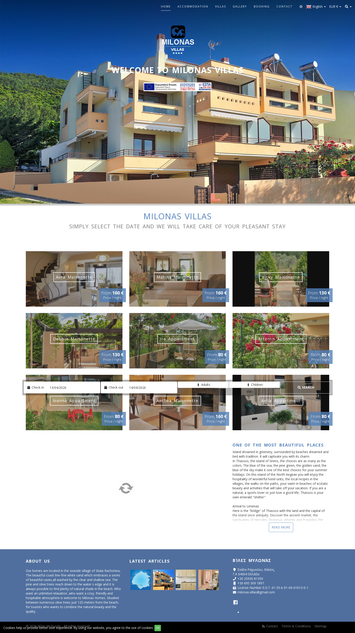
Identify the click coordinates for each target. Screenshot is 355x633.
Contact (284, 6)
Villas (220, 6)
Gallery (240, 6)
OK (158, 628)
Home (166, 6)
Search (305, 387)
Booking (262, 6)
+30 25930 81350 (250, 578)
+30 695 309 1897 (250, 583)
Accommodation (193, 6)
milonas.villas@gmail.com (256, 592)
